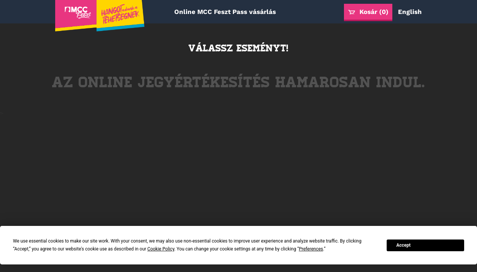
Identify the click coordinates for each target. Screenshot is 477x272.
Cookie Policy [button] (160, 249)
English (410, 11)
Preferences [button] (311, 249)
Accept (403, 245)
